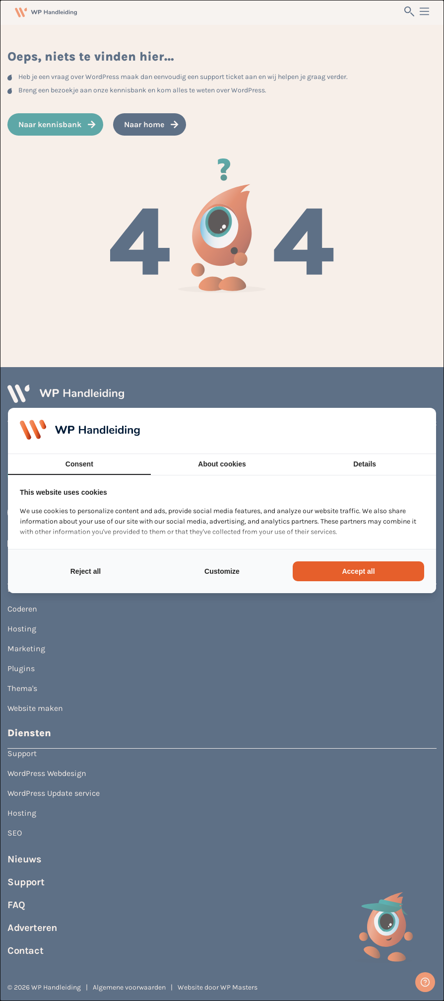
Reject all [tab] (85, 571)
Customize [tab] (222, 571)
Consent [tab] (79, 464)
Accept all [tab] (358, 571)
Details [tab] (364, 464)
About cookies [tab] (222, 464)
